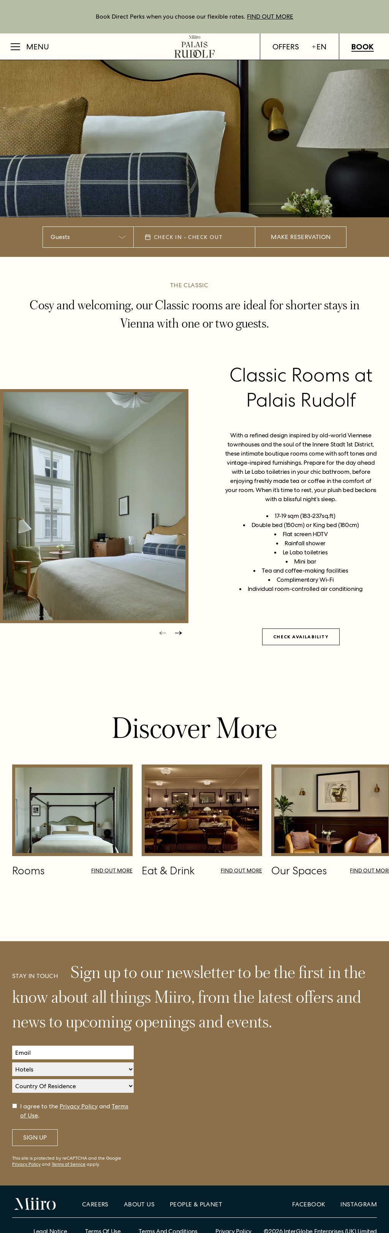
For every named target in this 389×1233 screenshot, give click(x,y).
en (319, 47)
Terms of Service (68, 1164)
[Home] (194, 46)
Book (362, 46)
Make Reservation (300, 237)
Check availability (301, 636)
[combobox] (88, 237)
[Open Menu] (30, 46)
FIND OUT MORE (270, 17)
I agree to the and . (74, 1110)
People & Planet (196, 1204)
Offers (285, 47)
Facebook (308, 1204)
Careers (95, 1204)
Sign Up (35, 1137)
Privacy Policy (79, 1106)
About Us (139, 1204)
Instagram (358, 1204)
